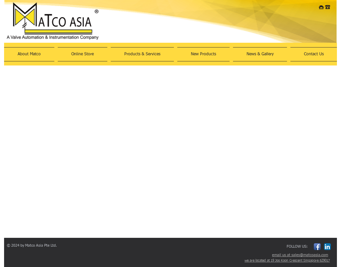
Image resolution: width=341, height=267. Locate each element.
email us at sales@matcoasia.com (300, 255)
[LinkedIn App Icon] (327, 246)
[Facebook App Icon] (317, 246)
